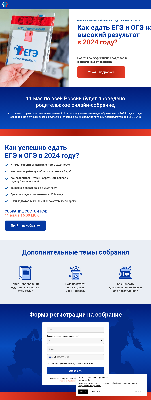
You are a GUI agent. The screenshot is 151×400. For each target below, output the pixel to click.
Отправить (75, 370)
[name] (75, 330)
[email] (75, 349)
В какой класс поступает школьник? (63, 336)
